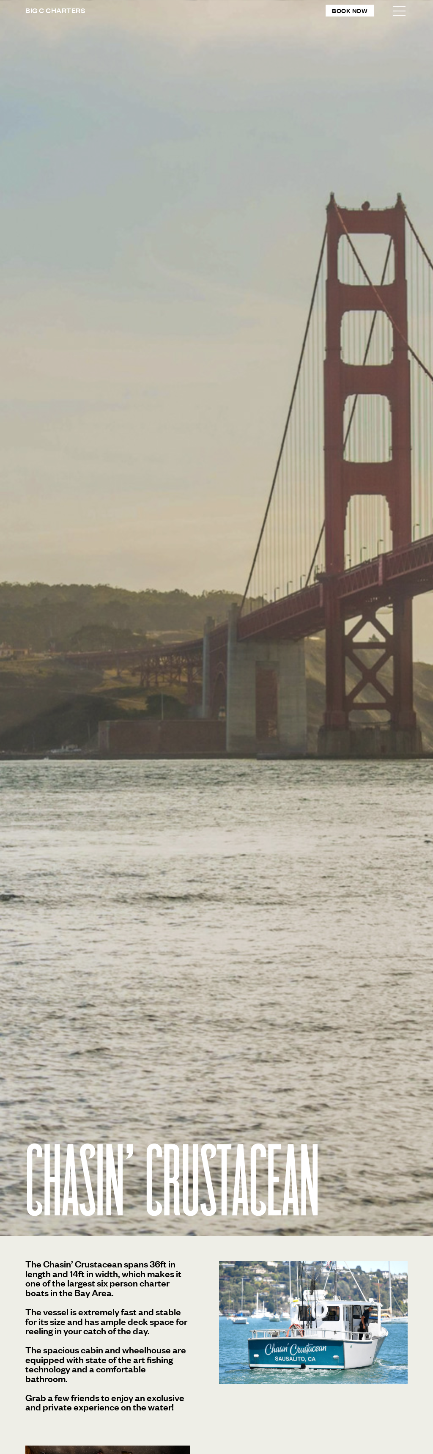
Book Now (349, 10)
